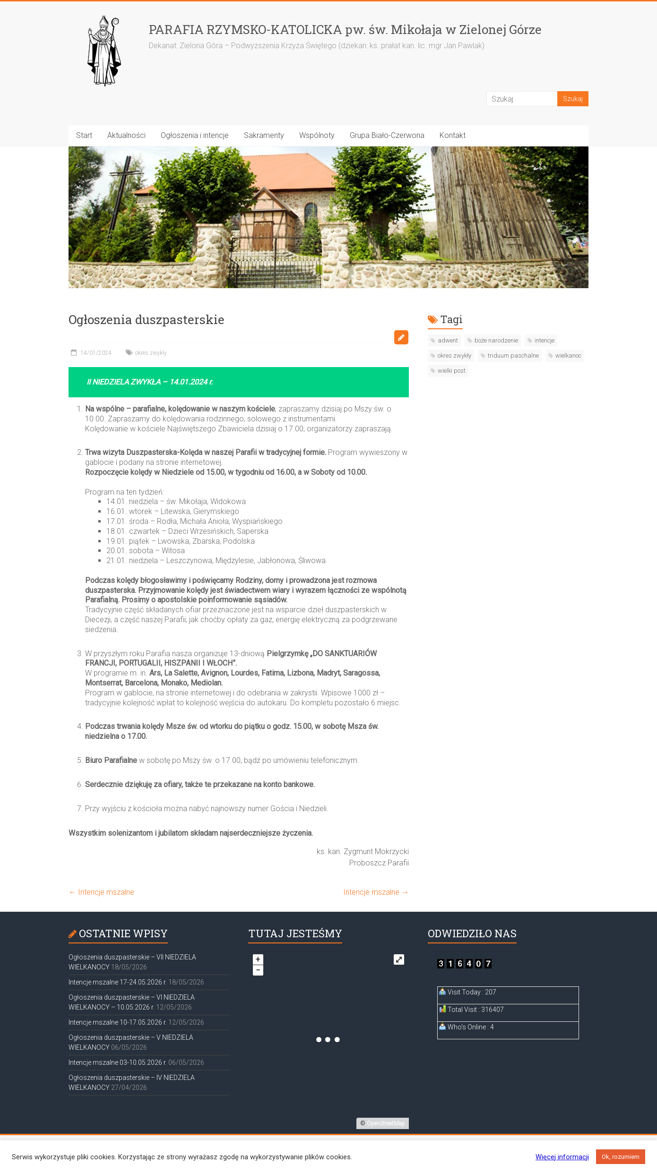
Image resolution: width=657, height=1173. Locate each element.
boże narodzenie (496, 340)
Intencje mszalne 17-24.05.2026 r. (118, 982)
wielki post (452, 370)
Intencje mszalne (101, 892)
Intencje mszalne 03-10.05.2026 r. (118, 1062)
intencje (544, 340)
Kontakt (453, 135)
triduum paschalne (513, 355)
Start (84, 135)
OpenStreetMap (386, 1123)
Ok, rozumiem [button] (621, 1156)
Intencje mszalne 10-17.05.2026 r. (118, 1022)
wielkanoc (568, 355)
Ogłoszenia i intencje (195, 135)
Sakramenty (264, 135)
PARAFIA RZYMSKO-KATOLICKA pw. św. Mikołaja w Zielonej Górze (345, 29)
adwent (448, 340)
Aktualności (126, 135)
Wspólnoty (317, 135)
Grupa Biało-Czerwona (387, 135)
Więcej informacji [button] (562, 1157)
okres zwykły (151, 353)
